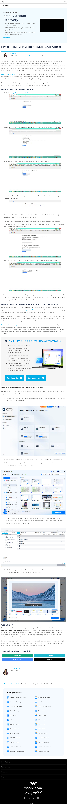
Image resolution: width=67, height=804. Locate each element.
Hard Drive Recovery (15, 746)
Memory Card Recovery (44, 746)
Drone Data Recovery (44, 711)
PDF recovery (14, 715)
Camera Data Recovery (44, 706)
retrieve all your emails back (28, 310)
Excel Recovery (42, 724)
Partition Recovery (15, 742)
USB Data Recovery (43, 742)
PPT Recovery (14, 720)
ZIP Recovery (41, 720)
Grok (49, 659)
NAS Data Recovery (15, 737)
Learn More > (7, 37)
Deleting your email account (10, 74)
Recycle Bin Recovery (44, 697)
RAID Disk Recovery (43, 751)
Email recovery (42, 715)
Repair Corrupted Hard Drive (18, 697)
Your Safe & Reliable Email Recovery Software (35, 340)
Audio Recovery (14, 728)
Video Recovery (14, 733)
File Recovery (41, 728)
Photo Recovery (42, 733)
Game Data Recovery (16, 706)
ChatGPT (17, 655)
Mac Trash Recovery (15, 702)
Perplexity (49, 655)
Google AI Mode (17, 659)
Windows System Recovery (17, 751)
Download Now (14, 378)
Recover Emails (28, 56)
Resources (7, 683)
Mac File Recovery (43, 702)
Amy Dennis (12, 53)
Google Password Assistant (19, 93)
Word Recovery (14, 724)
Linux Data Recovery (43, 737)
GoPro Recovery (14, 711)
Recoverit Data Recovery (9, 325)
